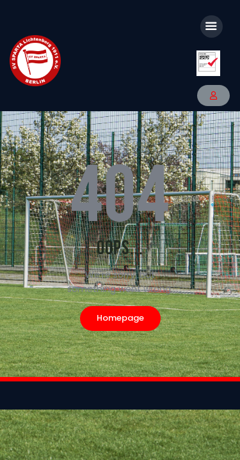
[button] (213, 95)
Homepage (120, 318)
